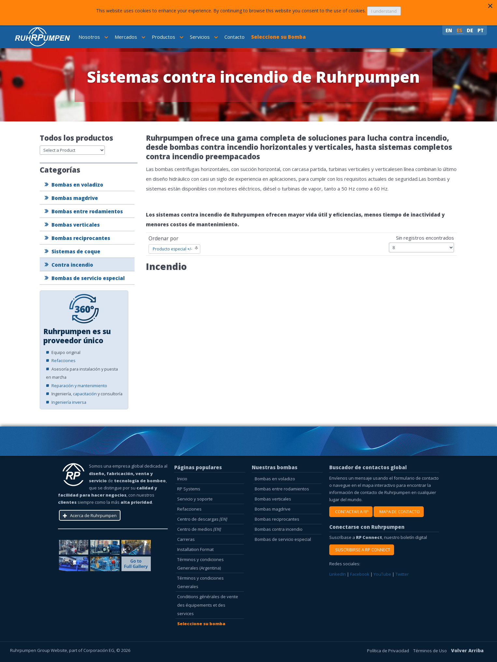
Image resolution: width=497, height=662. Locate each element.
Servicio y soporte (195, 499)
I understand (384, 11)
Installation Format (195, 549)
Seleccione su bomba (201, 624)
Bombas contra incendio (279, 529)
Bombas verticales (75, 224)
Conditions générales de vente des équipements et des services (207, 605)
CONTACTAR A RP (351, 511)
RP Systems (188, 489)
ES (460, 30)
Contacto (234, 37)
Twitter (402, 574)
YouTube (383, 574)
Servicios (204, 37)
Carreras (186, 539)
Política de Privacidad (388, 651)
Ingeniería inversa (68, 402)
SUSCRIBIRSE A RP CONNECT (361, 550)
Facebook (360, 574)
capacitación (85, 394)
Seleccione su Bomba (278, 37)
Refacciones (63, 360)
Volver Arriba (467, 650)
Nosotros (93, 37)
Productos (167, 37)
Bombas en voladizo (77, 184)
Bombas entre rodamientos (87, 211)
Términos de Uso (430, 651)
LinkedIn (338, 574)
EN (449, 30)
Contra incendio (72, 264)
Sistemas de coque (75, 251)
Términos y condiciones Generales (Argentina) (200, 563)
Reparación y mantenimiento (79, 385)
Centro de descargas (202, 519)
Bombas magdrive (74, 198)
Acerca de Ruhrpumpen (93, 515)
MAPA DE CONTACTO (398, 511)
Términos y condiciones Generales (200, 582)
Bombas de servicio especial (88, 278)
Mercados (130, 37)
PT (480, 30)
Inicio (182, 479)
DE (470, 30)
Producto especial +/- (172, 249)
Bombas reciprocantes (80, 238)
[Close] (490, 6)
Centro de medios (199, 529)
